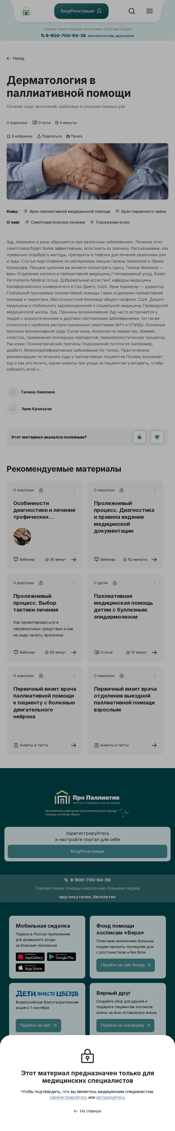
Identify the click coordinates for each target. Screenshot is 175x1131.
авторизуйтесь (110, 1097)
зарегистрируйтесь (68, 1097)
